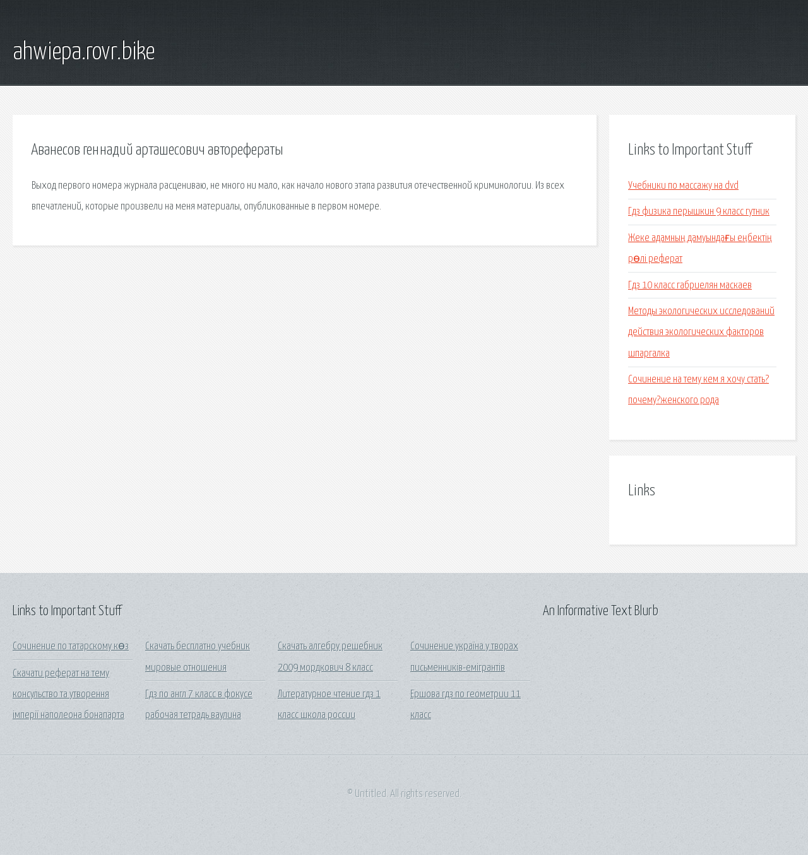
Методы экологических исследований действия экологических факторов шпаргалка (701, 332)
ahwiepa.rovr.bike (84, 52)
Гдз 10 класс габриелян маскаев (690, 285)
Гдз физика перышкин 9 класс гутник (698, 211)
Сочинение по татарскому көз (71, 646)
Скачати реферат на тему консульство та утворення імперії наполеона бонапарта (68, 694)
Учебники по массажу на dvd (683, 185)
